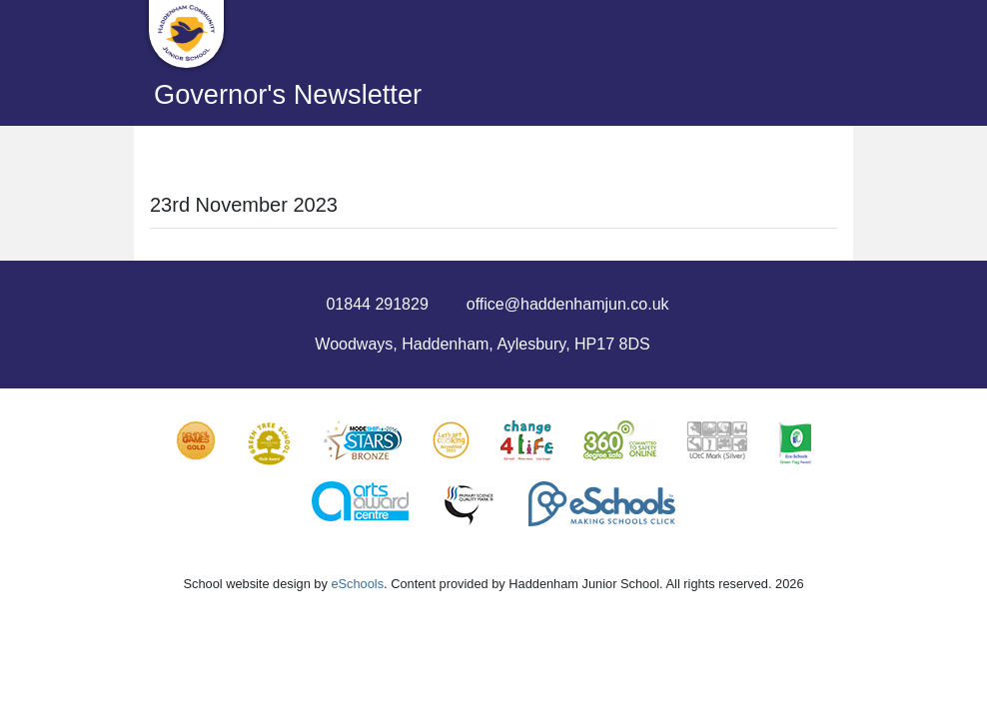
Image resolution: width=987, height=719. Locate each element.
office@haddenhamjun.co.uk (568, 304)
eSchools (357, 583)
